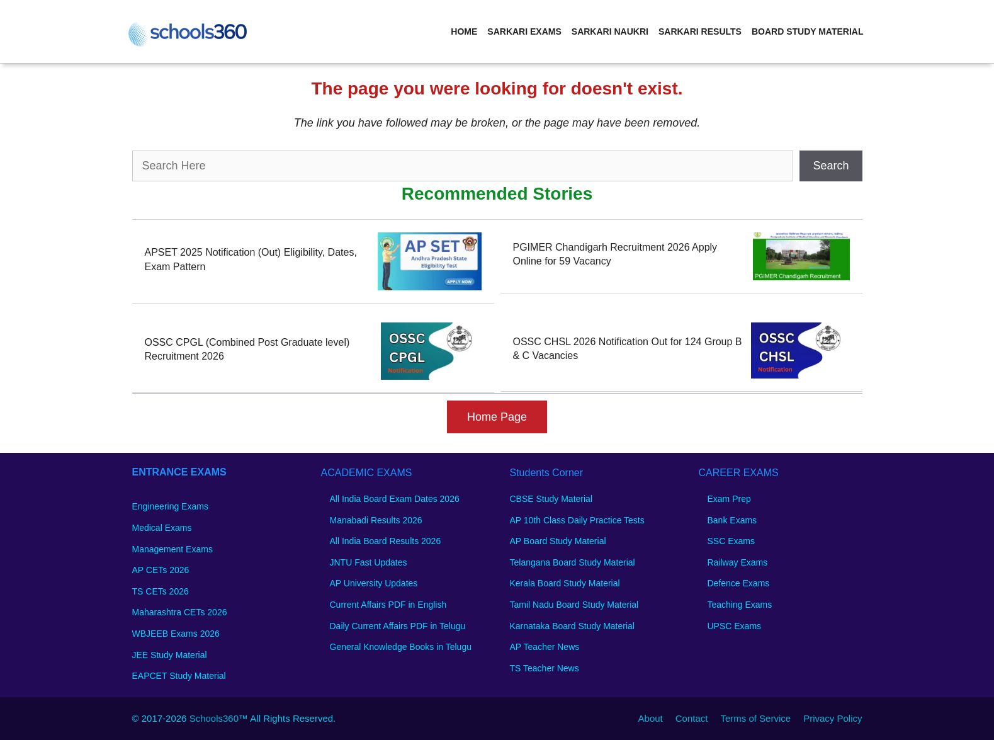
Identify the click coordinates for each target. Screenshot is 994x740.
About (650, 718)
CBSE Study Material (551, 499)
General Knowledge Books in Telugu (401, 647)
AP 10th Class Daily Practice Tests (577, 520)
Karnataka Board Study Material (572, 626)
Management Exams (172, 549)
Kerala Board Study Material (565, 583)
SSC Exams (731, 541)
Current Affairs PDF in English (388, 605)
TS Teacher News (544, 668)
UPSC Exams (735, 626)
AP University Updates (374, 583)
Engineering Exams (170, 506)
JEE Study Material (169, 655)
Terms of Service (755, 718)
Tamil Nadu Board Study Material (574, 605)
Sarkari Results (700, 31)
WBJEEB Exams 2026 (176, 634)
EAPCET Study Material (179, 676)
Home (464, 31)
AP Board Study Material (558, 541)
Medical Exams (162, 528)
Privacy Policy (832, 718)
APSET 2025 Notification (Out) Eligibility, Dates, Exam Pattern (251, 259)
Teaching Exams (740, 605)
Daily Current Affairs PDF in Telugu (398, 626)
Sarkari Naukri (610, 31)
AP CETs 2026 (160, 570)
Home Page (497, 417)
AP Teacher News (545, 647)
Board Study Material (808, 31)
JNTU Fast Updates (368, 562)
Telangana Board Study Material (572, 562)
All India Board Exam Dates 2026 (395, 499)
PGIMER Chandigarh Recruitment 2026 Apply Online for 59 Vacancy (615, 254)
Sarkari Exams (524, 31)
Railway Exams (738, 562)
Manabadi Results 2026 (376, 520)
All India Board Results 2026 (385, 541)
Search (831, 165)
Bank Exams (732, 520)
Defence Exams (739, 583)
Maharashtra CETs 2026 (179, 612)
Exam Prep (729, 499)
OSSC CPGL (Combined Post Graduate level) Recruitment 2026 (247, 349)
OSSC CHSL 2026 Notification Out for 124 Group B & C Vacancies (627, 348)
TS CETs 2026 (160, 591)
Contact (691, 718)
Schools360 (214, 718)
